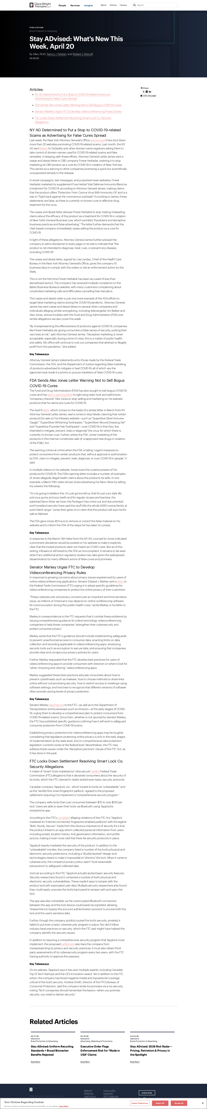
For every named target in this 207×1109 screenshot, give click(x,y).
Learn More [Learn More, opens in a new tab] (63, 1106)
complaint (64, 817)
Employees (108, 1094)
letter (46, 410)
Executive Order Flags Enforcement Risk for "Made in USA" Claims (100, 1050)
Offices (113, 5)
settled (95, 771)
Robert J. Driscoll (83, 54)
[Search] (134, 5)
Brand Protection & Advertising (43, 31)
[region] (103, 1103)
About (104, 5)
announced (97, 140)
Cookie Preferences (139, 1103)
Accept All (179, 1103)
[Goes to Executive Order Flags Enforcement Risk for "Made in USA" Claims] (85, 1062)
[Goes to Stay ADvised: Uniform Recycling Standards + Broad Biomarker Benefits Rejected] (35, 1062)
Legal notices (90, 1097)
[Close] (203, 1103)
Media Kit (88, 1091)
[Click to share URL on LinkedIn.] (150, 92)
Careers (123, 5)
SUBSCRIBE (147, 1093)
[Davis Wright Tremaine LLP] (40, 5)
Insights (88, 5)
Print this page (149, 96)
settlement (68, 944)
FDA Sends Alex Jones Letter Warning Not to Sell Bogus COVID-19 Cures (78, 105)
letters (44, 148)
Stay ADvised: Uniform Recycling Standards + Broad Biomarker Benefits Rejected (52, 1050)
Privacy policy (109, 1091)
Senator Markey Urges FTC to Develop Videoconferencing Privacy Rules (78, 111)
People (62, 5)
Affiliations (88, 1094)
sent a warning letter (60, 394)
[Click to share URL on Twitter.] (144, 92)
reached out (56, 705)
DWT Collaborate (110, 1097)
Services (75, 5)
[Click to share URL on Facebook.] (147, 92)
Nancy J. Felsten (56, 54)
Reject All (160, 1103)
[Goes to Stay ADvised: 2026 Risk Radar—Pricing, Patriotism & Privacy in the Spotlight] (134, 1062)
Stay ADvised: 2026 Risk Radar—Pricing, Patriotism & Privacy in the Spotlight (151, 1050)
